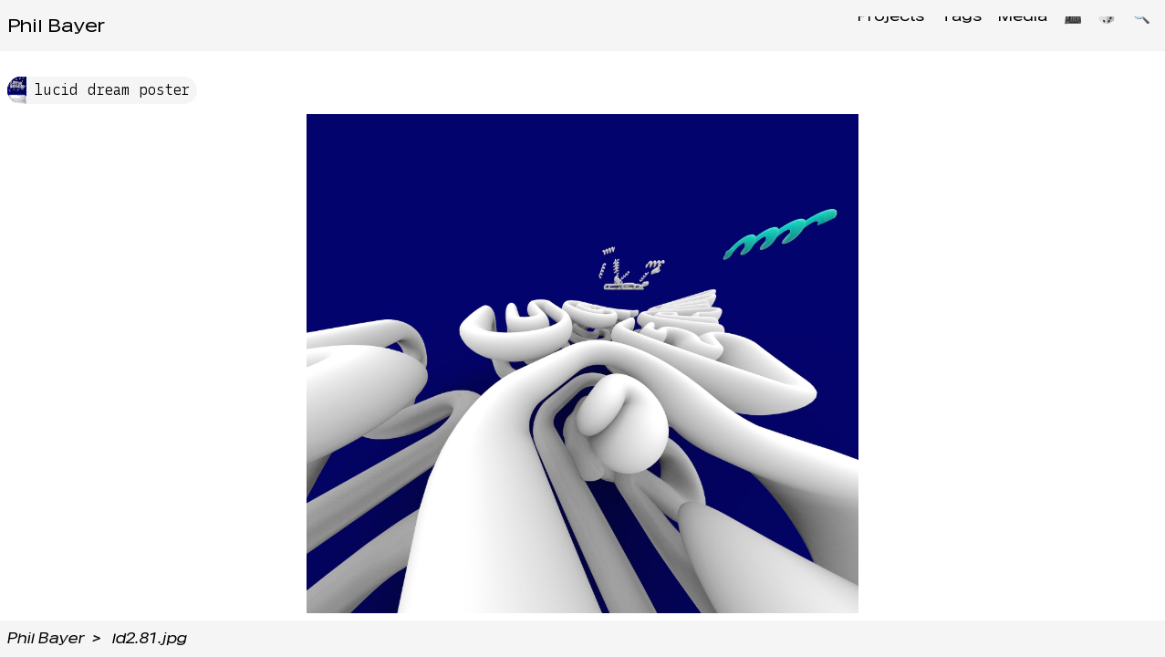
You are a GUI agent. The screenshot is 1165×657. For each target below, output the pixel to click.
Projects (862, 25)
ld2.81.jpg (149, 638)
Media (1005, 25)
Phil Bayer (56, 25)
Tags (938, 25)
